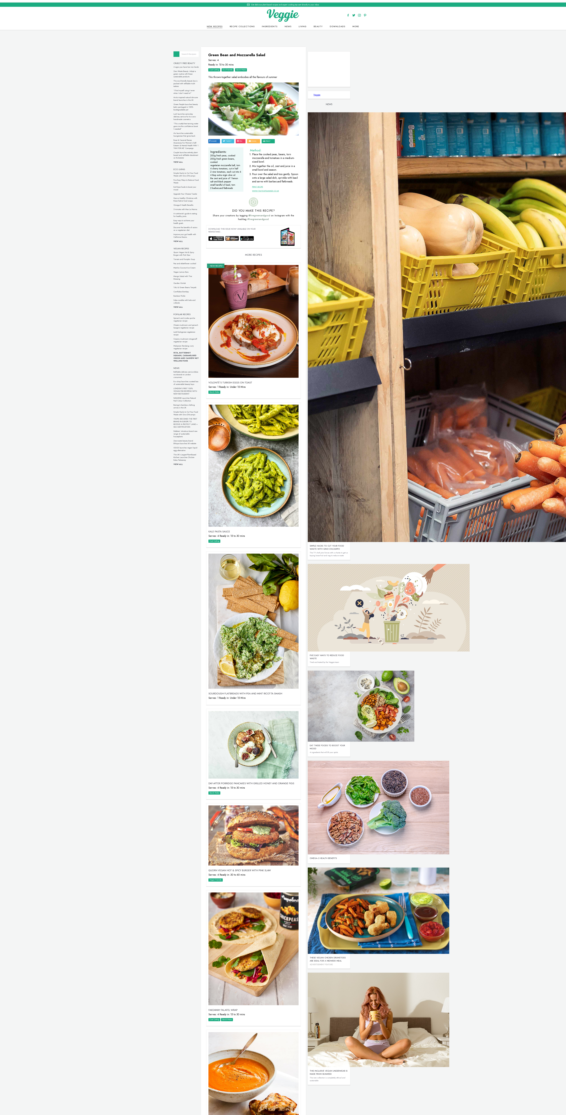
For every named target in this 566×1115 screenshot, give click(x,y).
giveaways (306, 1110)
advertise (335, 1110)
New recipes (215, 23)
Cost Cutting (244, 66)
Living (303, 23)
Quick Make (271, 66)
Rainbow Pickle (210, 293)
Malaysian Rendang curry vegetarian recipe (215, 345)
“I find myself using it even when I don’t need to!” (215, 89)
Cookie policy (276, 1113)
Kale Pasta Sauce (249, 494)
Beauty (318, 23)
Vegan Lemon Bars (212, 269)
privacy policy (293, 1113)
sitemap (306, 1113)
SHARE (243, 126)
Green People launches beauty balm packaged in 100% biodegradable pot (217, 105)
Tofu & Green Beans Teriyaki (216, 285)
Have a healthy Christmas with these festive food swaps (217, 197)
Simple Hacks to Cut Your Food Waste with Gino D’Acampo (217, 172)
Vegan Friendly (246, 796)
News (288, 23)
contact (293, 1110)
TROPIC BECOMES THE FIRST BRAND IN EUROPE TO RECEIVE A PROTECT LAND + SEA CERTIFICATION (217, 420)
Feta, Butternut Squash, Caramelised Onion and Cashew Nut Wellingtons (217, 354)
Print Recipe (276, 175)
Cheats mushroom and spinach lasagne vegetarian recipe (217, 324)
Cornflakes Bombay (212, 289)
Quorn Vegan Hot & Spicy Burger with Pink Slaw (215, 251)
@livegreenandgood (285, 226)
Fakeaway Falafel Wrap (253, 903)
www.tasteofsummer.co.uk (284, 179)
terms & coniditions (322, 1113)
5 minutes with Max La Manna (216, 207)
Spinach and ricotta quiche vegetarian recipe (215, 317)
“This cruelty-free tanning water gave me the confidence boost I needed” (217, 124)
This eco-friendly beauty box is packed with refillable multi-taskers (217, 81)
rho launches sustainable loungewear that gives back (216, 132)
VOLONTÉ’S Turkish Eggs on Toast (260, 370)
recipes (281, 1110)
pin (269, 126)
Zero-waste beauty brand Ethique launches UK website (216, 440)
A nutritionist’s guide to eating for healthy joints (216, 212)
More (355, 23)
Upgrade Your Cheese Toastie (216, 191)
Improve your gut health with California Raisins (216, 233)
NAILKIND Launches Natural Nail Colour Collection (216, 397)
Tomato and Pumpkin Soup (215, 257)
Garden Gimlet (211, 281)
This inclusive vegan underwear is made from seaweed (339, 1070)
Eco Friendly (258, 66)
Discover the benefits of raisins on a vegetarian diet (217, 226)
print (297, 126)
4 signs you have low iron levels (217, 64)
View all (209, 159)
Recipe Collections (242, 23)
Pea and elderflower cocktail (216, 261)
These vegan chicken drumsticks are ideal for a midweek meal (338, 957)
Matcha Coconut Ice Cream (216, 265)
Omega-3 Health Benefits (215, 202)
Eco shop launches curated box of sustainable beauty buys (217, 380)
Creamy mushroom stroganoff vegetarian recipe (216, 338)
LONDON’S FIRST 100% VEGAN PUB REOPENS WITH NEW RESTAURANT (216, 389)
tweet (257, 126)
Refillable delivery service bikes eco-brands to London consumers (217, 372)
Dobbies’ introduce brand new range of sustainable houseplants (217, 432)
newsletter (321, 1110)
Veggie (327, 92)
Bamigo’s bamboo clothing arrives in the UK (215, 404)
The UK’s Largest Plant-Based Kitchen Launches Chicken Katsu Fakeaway (216, 455)
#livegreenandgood (283, 229)
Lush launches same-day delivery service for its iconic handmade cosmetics (216, 114)
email (283, 126)
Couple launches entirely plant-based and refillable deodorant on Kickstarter (217, 153)
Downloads (337, 23)
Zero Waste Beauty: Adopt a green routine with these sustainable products (216, 72)
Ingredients (270, 23)
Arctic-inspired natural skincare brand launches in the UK (217, 96)
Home (272, 1110)
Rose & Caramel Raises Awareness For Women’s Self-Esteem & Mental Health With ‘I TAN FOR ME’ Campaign (217, 142)
